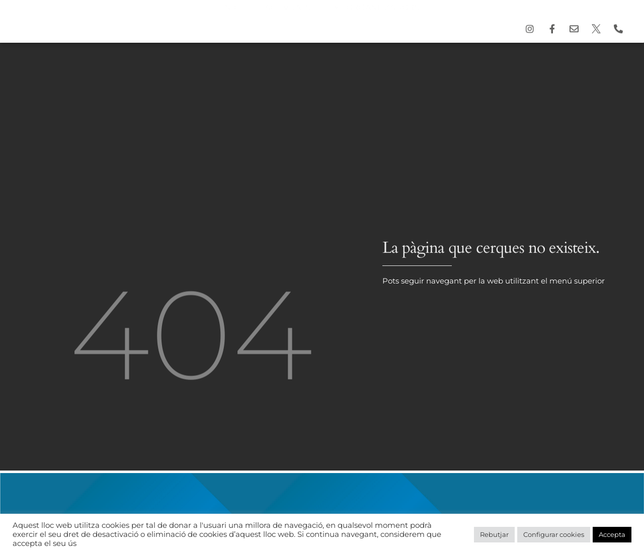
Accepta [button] (612, 534)
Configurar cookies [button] (553, 534)
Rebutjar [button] (494, 534)
